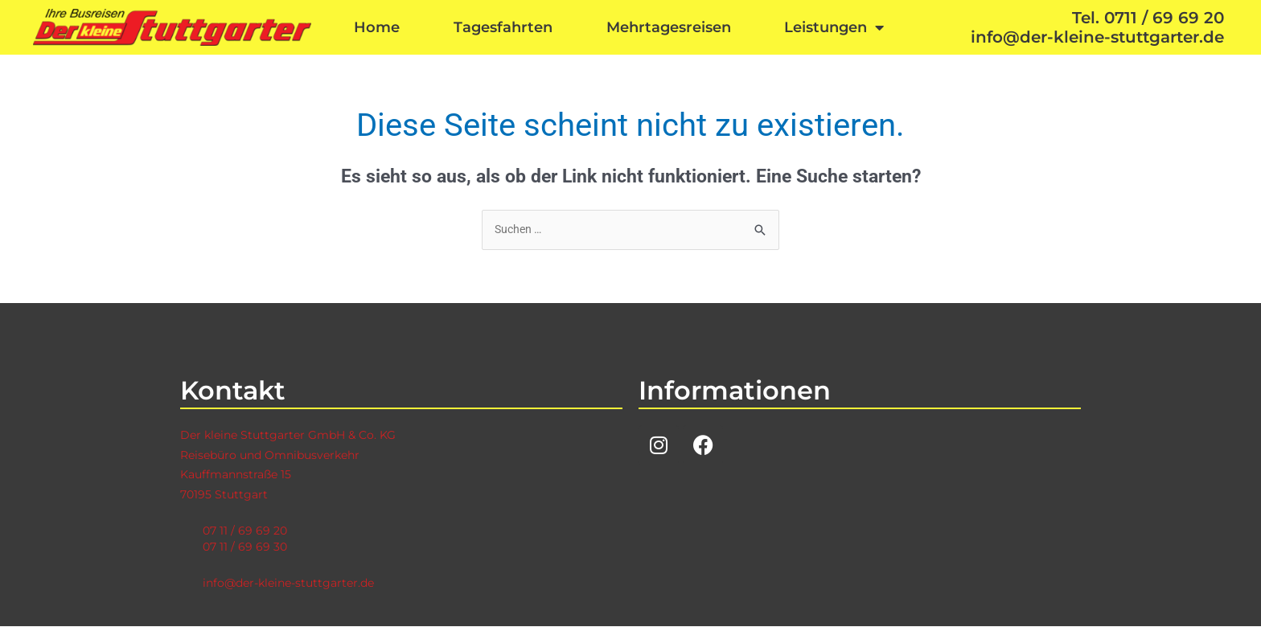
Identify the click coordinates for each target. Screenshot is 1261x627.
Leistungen (834, 27)
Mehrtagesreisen (668, 27)
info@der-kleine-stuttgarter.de (295, 583)
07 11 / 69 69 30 (246, 547)
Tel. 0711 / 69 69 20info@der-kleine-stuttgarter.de (1097, 27)
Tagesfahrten (503, 27)
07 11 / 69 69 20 (246, 531)
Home (377, 27)
